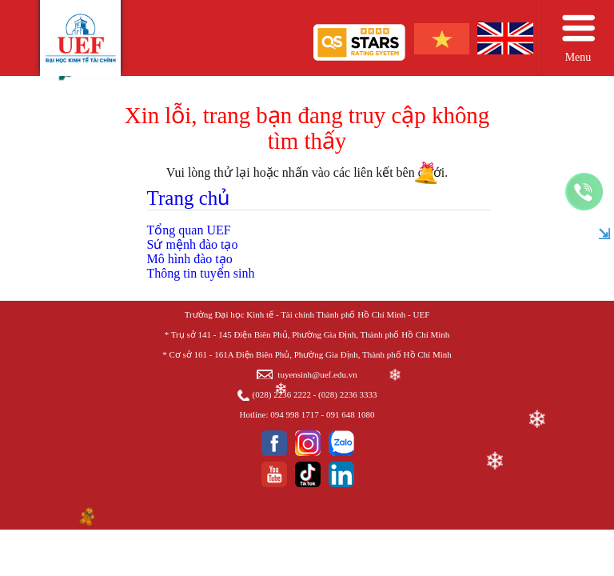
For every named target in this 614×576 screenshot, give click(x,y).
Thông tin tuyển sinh (201, 273)
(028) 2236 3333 (347, 394)
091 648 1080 (350, 414)
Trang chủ (188, 198)
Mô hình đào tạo (190, 259)
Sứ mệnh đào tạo (192, 244)
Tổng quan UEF (189, 230)
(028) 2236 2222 (282, 394)
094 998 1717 (294, 414)
